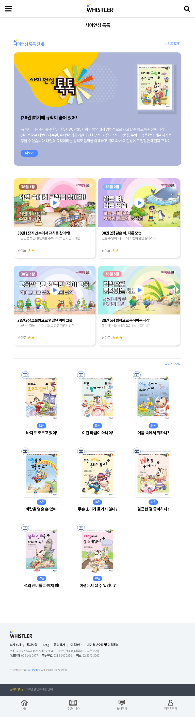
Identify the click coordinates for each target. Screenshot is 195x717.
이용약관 (76, 645)
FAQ (45, 645)
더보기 (29, 153)
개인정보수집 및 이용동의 (103, 645)
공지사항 (31, 645)
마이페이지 (170, 708)
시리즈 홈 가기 (173, 44)
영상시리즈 (73, 708)
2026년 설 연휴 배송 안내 (39, 689)
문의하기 (59, 645)
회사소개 (15, 645)
